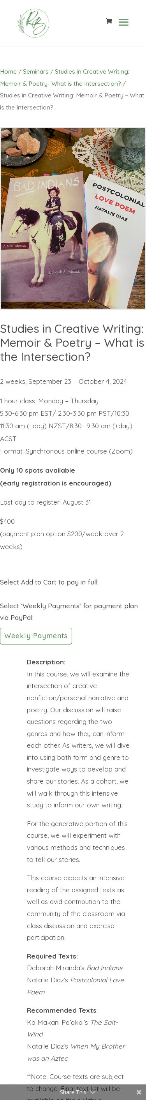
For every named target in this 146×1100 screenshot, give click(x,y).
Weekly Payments (36, 635)
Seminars (36, 71)
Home (8, 71)
